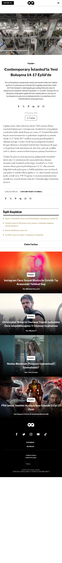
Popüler (31, 63)
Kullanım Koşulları (31, 457)
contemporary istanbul (31, 192)
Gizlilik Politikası (31, 455)
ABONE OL (8, 3)
